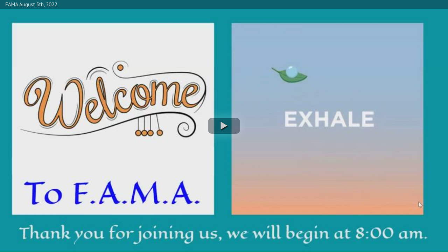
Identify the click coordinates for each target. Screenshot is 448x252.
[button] (224, 126)
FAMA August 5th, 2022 (31, 4)
